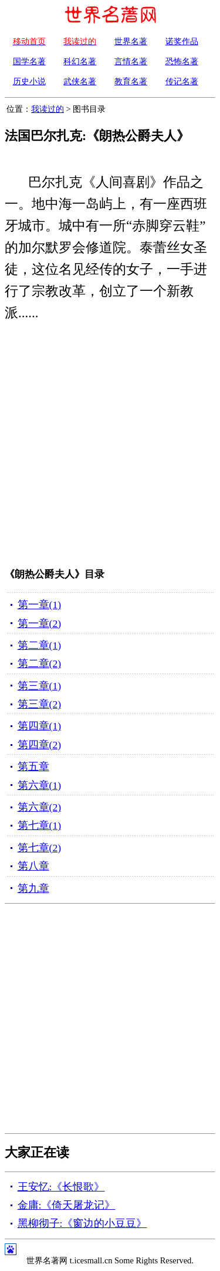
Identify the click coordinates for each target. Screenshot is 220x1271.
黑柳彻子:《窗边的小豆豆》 (82, 1223)
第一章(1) (40, 604)
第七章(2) (40, 848)
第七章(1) (40, 825)
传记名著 (181, 81)
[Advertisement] (110, 447)
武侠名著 (79, 81)
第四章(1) (40, 726)
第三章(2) (40, 704)
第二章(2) (40, 663)
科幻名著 (79, 61)
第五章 (33, 766)
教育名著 (130, 81)
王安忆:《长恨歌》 (61, 1187)
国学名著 (29, 61)
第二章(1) (40, 645)
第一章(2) (40, 623)
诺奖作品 (181, 41)
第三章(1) (40, 686)
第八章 (33, 866)
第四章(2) (40, 745)
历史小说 (29, 81)
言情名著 (130, 61)
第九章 (33, 888)
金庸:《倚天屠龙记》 (67, 1205)
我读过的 (47, 109)
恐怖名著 (181, 61)
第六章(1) (40, 785)
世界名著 (130, 41)
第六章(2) (40, 807)
